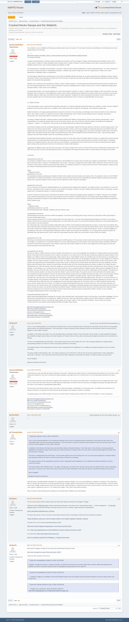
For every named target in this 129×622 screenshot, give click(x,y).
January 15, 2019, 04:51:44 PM (35, 432)
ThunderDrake (16, 432)
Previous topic (107, 34)
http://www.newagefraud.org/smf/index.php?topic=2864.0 (44, 552)
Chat (87, 13)
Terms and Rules (113, 619)
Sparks (14, 498)
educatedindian (17, 45)
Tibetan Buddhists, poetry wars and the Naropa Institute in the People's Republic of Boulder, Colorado (57, 519)
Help (107, 619)
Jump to (95, 608)
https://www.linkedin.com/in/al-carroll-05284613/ (40, 315)
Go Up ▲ (120, 619)
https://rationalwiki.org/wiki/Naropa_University (40, 511)
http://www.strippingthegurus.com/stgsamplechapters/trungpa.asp (48, 590)
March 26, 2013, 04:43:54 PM (34, 44)
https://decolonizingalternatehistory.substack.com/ (40, 307)
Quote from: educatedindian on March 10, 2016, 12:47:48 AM (46, 560)
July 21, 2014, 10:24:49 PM (34, 323)
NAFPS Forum (15, 7)
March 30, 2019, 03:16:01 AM (34, 545)
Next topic (116, 34)
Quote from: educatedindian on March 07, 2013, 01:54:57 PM (47, 572)
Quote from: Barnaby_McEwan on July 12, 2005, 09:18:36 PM (47, 584)
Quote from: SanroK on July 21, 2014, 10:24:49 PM (44, 436)
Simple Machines (20, 619)
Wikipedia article (43, 505)
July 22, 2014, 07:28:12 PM (34, 370)
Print (118, 39)
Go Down (11, 39)
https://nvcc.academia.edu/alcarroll (36, 308)
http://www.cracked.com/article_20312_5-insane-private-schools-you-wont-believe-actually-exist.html (57, 55)
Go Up (10, 600)
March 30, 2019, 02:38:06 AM (34, 498)
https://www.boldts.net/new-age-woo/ (48, 534)
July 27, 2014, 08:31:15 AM (34, 415)
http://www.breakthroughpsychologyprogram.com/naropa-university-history (49, 526)
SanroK (14, 323)
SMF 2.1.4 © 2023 (10, 619)
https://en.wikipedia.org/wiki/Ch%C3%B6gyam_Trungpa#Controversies (48, 537)
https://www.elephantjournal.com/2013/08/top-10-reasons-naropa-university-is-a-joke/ (56, 530)
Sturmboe (15, 415)
